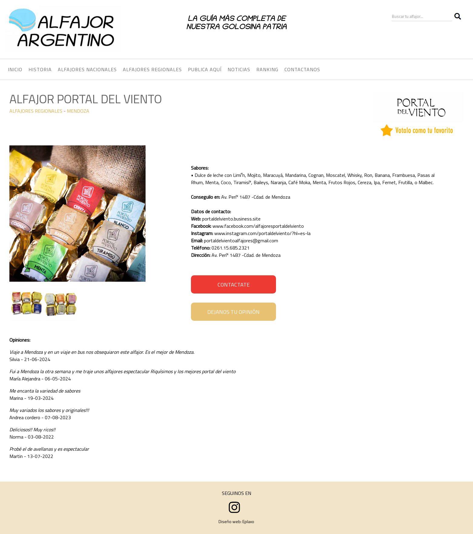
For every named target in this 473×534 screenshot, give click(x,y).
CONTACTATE (234, 284)
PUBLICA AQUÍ (205, 69)
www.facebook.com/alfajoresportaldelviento (258, 226)
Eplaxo (248, 521)
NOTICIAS (239, 69)
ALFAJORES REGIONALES (35, 110)
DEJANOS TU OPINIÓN (233, 312)
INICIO (15, 69)
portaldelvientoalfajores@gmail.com (241, 240)
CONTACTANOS (302, 69)
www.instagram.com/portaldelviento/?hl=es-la (262, 233)
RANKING (267, 69)
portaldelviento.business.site (231, 218)
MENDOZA (78, 110)
